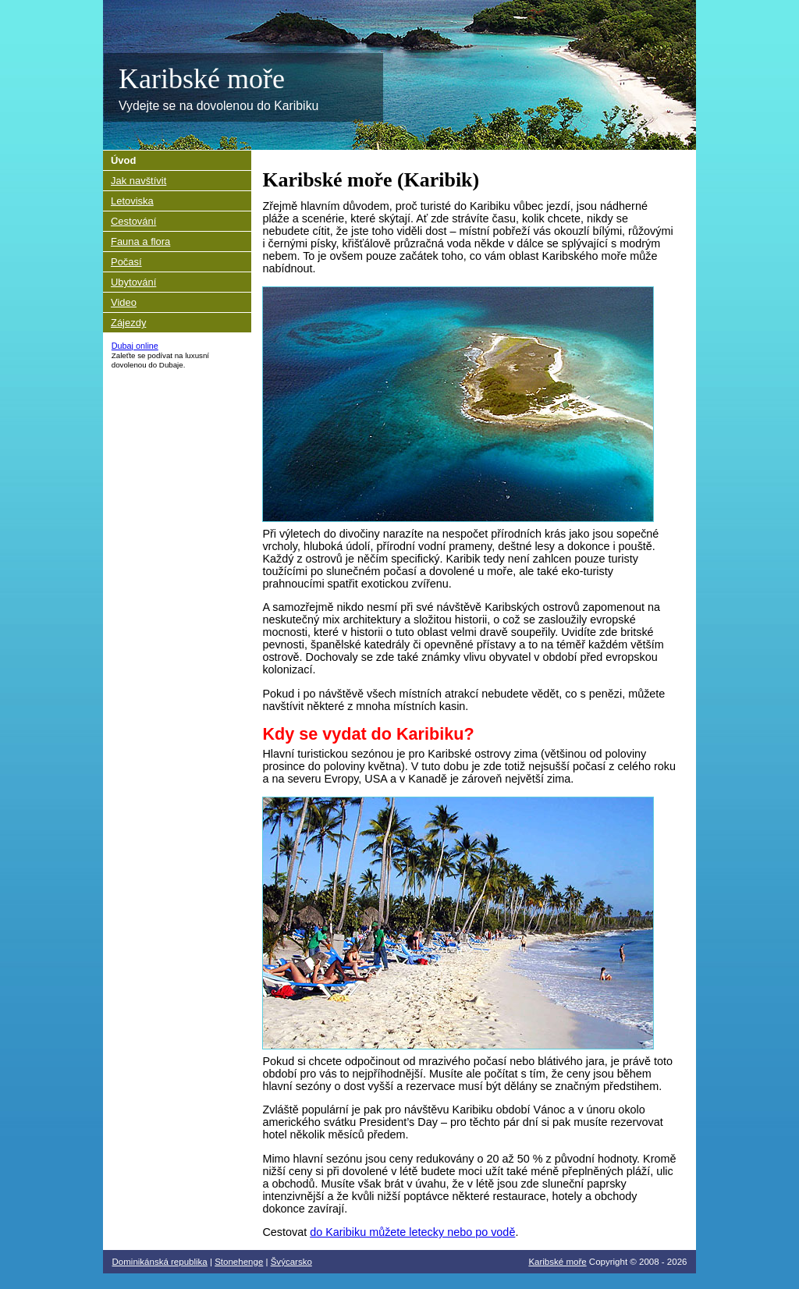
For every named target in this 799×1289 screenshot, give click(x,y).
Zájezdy (128, 322)
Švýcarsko (291, 1261)
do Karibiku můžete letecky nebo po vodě (412, 1232)
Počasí (126, 262)
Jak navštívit (138, 180)
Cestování (133, 221)
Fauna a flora (140, 241)
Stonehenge (239, 1261)
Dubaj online (135, 345)
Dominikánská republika (160, 1261)
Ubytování (133, 282)
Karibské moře (202, 78)
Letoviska (132, 201)
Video (124, 302)
